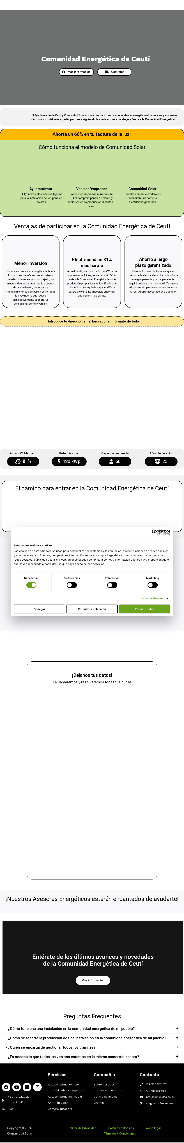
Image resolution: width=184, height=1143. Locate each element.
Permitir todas (144, 609)
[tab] (92, 1029)
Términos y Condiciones (120, 1134)
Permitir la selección (92, 609)
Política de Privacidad (85, 1128)
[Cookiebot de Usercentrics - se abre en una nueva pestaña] (154, 532)
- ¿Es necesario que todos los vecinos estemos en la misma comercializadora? (72, 1057)
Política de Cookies (120, 1128)
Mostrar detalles (152, 598)
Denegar (39, 609)
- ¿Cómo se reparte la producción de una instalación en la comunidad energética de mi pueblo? (86, 1038)
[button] (76, 72)
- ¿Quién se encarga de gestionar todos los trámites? (51, 1048)
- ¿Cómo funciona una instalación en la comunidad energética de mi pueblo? (70, 1029)
